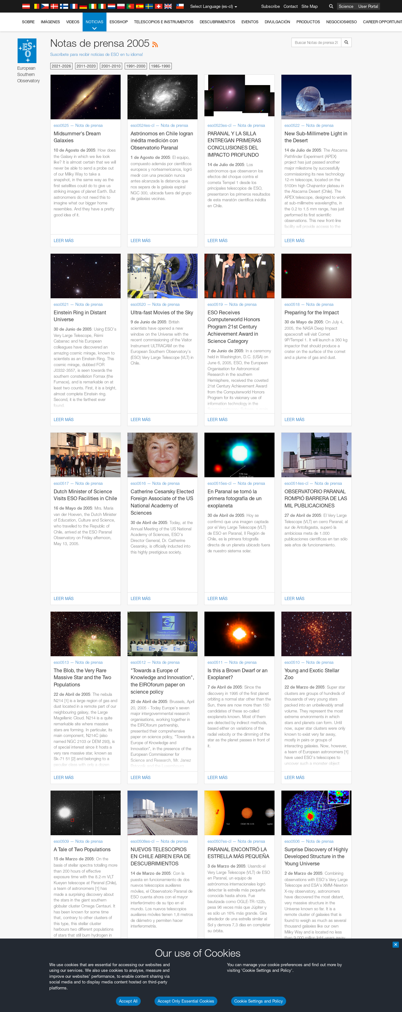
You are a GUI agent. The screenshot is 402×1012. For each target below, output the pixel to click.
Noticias (94, 25)
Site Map (310, 6)
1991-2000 (135, 66)
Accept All (128, 1001)
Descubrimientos (217, 21)
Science (346, 6)
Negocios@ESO (341, 21)
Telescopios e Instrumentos (163, 21)
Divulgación (277, 21)
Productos (308, 21)
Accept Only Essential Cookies (186, 1001)
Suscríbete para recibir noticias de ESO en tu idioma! (96, 54)
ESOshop (119, 21)
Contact (291, 6)
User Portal (368, 6)
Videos (72, 21)
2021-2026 (61, 66)
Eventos (250, 21)
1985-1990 (160, 66)
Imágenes (50, 21)
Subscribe (270, 6)
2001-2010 (111, 66)
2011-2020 (86, 66)
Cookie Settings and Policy (258, 1001)
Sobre (28, 21)
